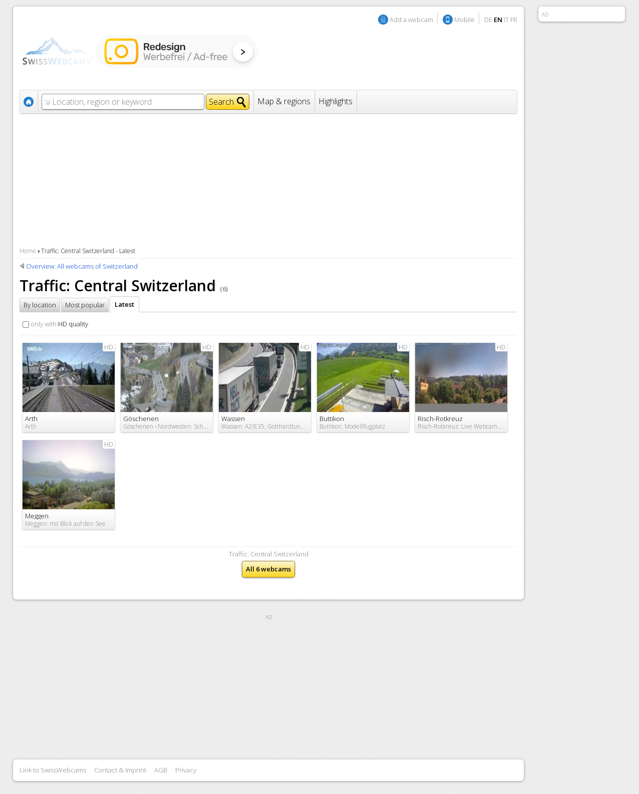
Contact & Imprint (120, 769)
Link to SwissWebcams (53, 769)
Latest (124, 304)
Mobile (464, 19)
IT (506, 19)
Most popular (85, 304)
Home (28, 251)
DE (488, 19)
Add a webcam (411, 19)
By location (40, 304)
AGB (160, 769)
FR (513, 19)
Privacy (185, 769)
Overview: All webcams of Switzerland (82, 266)
